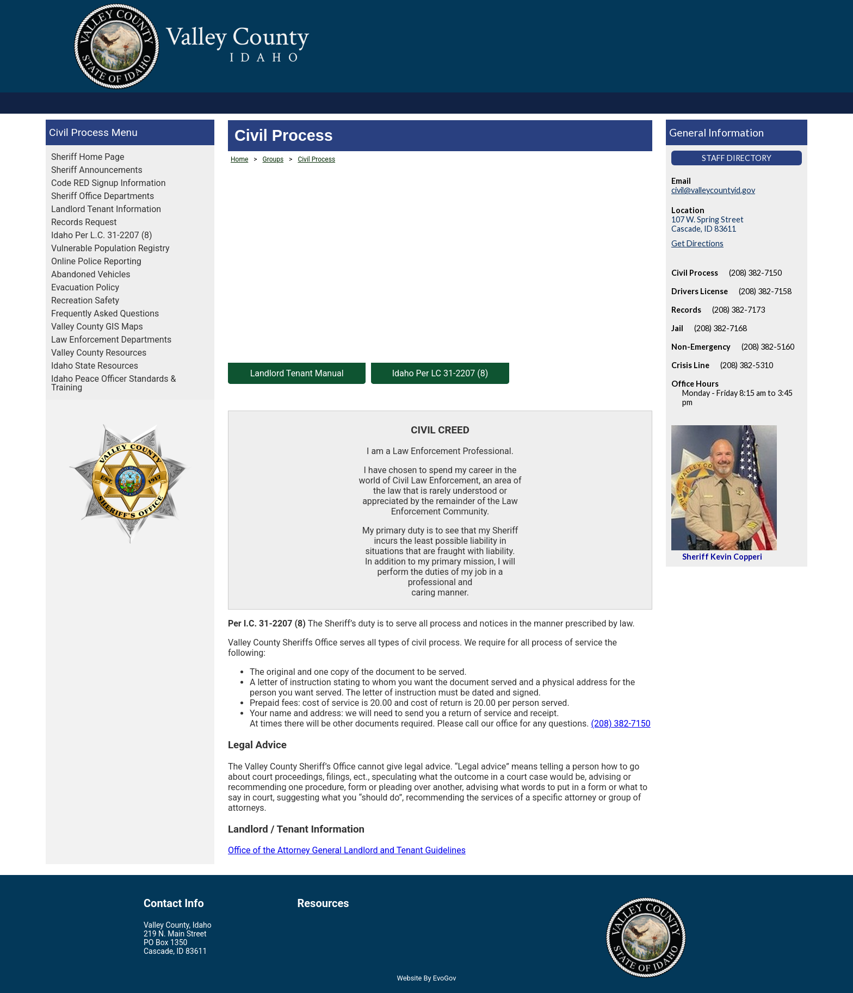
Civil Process (79, 132)
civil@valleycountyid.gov (713, 190)
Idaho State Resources (94, 366)
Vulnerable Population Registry (110, 248)
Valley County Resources (98, 352)
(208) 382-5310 (746, 365)
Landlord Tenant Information (106, 209)
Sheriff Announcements (97, 170)
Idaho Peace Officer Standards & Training (113, 383)
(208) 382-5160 (767, 346)
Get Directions (697, 243)
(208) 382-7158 (765, 291)
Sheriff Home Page (87, 157)
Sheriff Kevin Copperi (722, 556)
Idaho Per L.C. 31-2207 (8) (101, 235)
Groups (273, 159)
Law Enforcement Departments (111, 339)
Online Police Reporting (96, 261)
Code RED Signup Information (108, 183)
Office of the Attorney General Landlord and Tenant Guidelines (347, 850)
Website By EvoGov (426, 978)
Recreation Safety (85, 300)
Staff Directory (736, 158)
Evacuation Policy (85, 287)
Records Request (84, 222)
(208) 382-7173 (738, 309)
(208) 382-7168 (720, 328)
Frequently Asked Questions (105, 313)
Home (239, 159)
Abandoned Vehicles (90, 274)
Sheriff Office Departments (102, 196)
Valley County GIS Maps (97, 326)
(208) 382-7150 (620, 723)
